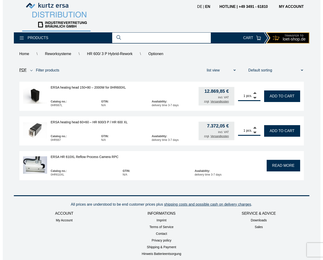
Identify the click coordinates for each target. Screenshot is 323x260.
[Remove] (255, 98)
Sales (259, 227)
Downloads (259, 220)
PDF (23, 70)
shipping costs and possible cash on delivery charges (207, 204)
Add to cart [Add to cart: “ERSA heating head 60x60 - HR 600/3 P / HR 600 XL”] (282, 131)
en (207, 7)
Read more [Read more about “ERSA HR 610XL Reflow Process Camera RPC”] (283, 165)
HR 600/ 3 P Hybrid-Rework (110, 54)
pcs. (249, 95)
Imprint (161, 220)
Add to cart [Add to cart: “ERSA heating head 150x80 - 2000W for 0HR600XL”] (282, 96)
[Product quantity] (241, 95)
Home (24, 54)
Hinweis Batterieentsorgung (161, 254)
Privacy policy (162, 240)
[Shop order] (273, 70)
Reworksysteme (58, 54)
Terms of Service (161, 227)
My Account (64, 220)
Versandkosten (220, 101)
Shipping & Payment (161, 247)
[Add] (255, 93)
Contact (161, 233)
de (199, 7)
